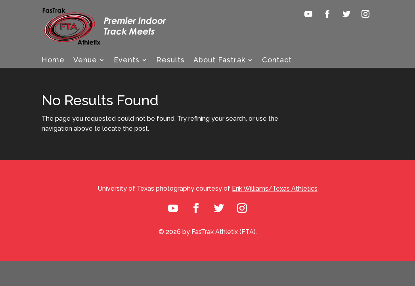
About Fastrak (219, 60)
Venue (85, 60)
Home (53, 60)
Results (170, 60)
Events (127, 60)
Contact (277, 60)
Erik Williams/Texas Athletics (274, 188)
